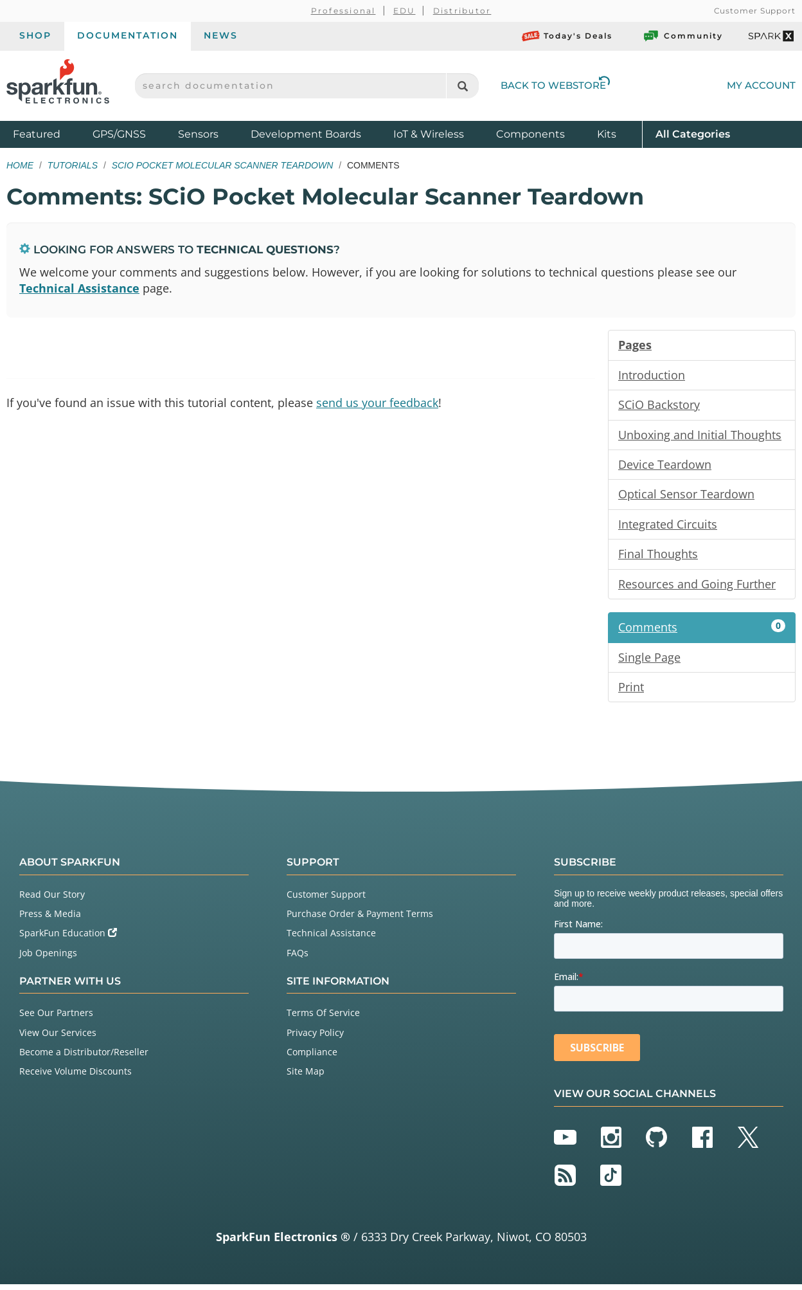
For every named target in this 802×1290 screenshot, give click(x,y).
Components (530, 134)
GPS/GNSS (119, 134)
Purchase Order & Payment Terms (360, 919)
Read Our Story (52, 899)
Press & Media (50, 919)
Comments (701, 631)
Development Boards (306, 134)
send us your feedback (377, 404)
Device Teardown (664, 467)
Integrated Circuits (667, 527)
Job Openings (48, 958)
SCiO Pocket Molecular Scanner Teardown (223, 165)
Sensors (198, 134)
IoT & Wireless (428, 134)
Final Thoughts (658, 557)
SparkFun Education (68, 938)
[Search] (462, 85)
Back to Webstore (555, 85)
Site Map (306, 1077)
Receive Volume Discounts (75, 1077)
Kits (606, 134)
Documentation (127, 35)
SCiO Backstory (659, 406)
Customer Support (755, 10)
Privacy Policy (315, 1037)
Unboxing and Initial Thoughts (699, 436)
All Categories (692, 133)
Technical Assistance (79, 288)
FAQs (297, 958)
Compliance (312, 1057)
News (221, 35)
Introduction (651, 376)
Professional (343, 10)
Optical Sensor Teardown (686, 497)
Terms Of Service (323, 1018)
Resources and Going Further (697, 587)
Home (19, 165)
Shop (35, 35)
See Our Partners (56, 1018)
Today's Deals (567, 36)
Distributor (462, 10)
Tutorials (73, 165)
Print (631, 692)
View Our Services (57, 1037)
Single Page (649, 661)
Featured (49, 133)
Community (682, 36)
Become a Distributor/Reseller (83, 1057)
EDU (404, 10)
